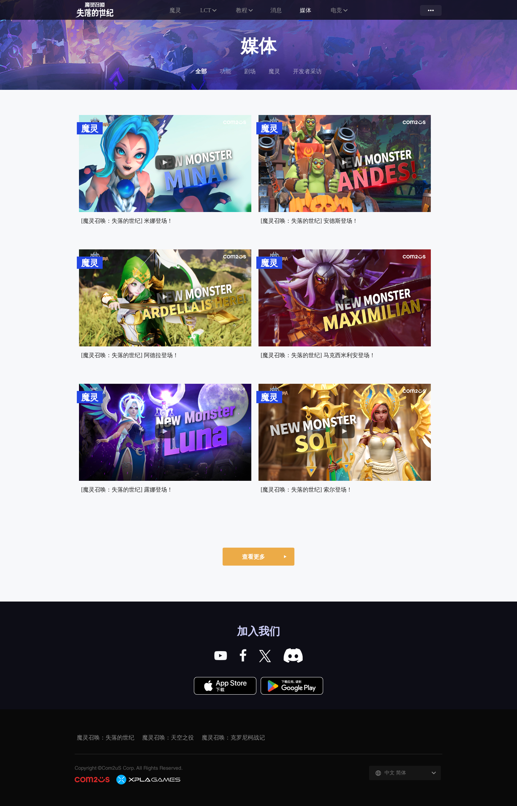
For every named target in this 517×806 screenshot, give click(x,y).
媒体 (306, 10)
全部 (201, 71)
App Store (225, 686)
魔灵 (175, 10)
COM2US (92, 779)
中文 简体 (395, 772)
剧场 (250, 71)
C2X (148, 779)
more (431, 10)
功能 (225, 71)
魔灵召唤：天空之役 (168, 737)
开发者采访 (307, 71)
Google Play (292, 686)
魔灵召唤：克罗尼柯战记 (233, 737)
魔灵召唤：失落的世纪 (102, 10)
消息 (276, 10)
